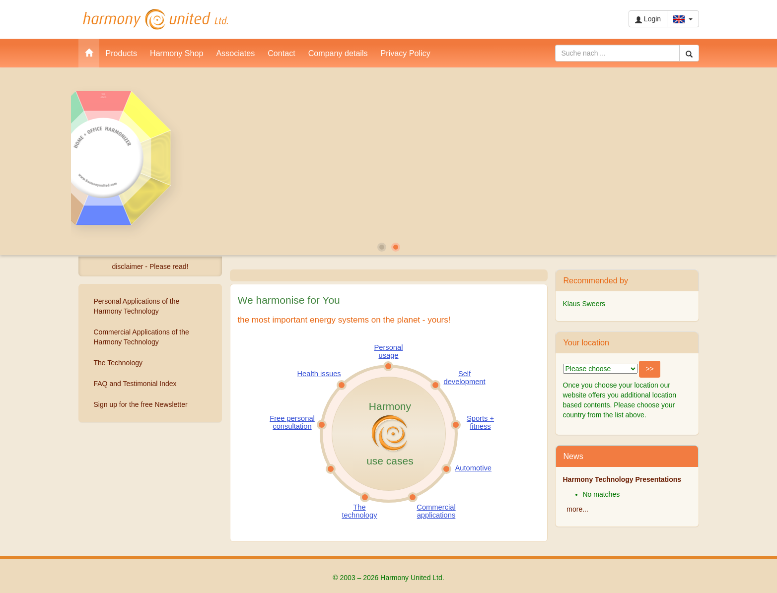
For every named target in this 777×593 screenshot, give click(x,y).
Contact (281, 53)
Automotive (473, 468)
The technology (359, 511)
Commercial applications (436, 511)
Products (122, 53)
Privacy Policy (405, 53)
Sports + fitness (480, 422)
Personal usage (388, 351)
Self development (465, 378)
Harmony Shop (176, 53)
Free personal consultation (292, 422)
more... (577, 509)
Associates (235, 53)
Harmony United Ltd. (155, 19)
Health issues (319, 374)
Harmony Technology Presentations (622, 479)
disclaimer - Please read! (150, 266)
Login (648, 19)
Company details (338, 53)
